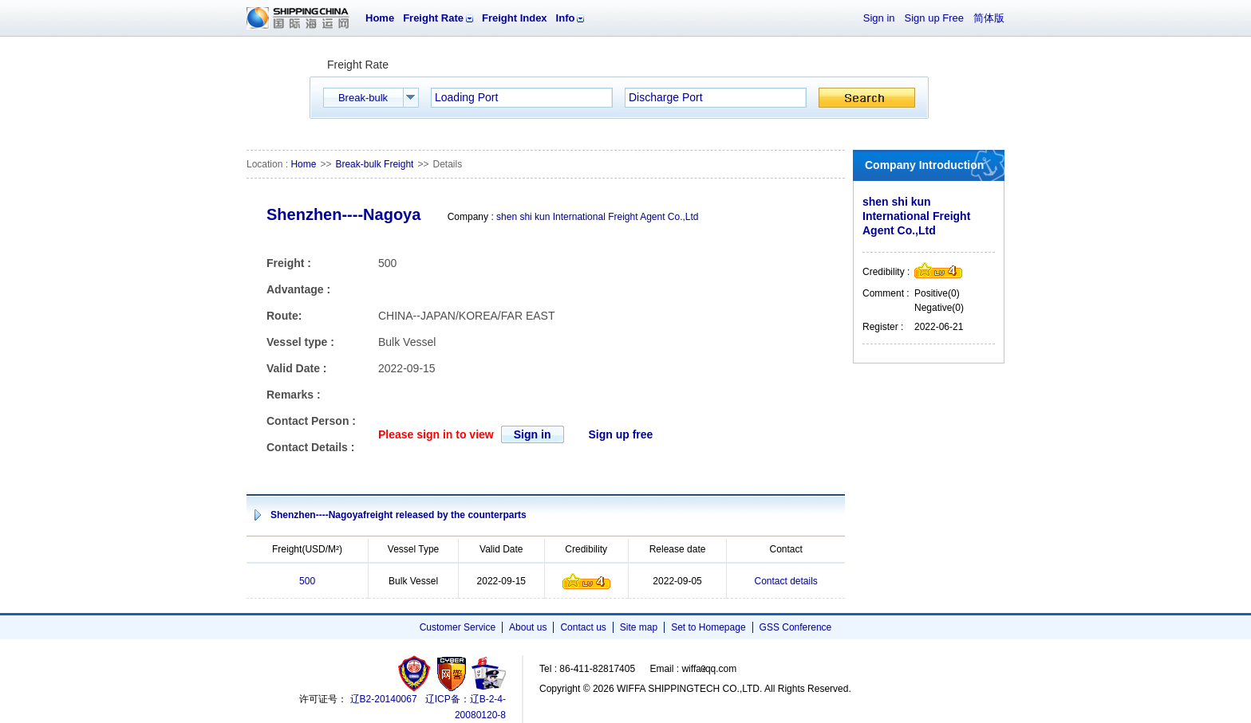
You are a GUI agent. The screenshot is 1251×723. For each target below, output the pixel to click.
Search (867, 98)
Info (565, 18)
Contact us (583, 627)
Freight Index (514, 18)
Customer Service (457, 627)
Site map (638, 627)
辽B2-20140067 (383, 699)
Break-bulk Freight (374, 164)
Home (379, 18)
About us (528, 627)
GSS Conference (796, 627)
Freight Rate (433, 18)
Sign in (879, 18)
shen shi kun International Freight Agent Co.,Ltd (597, 216)
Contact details (785, 581)
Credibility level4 (586, 581)
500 (307, 581)
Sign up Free (934, 18)
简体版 (988, 18)
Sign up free (620, 434)
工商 (416, 673)
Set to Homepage (708, 627)
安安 (488, 673)
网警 (452, 673)
